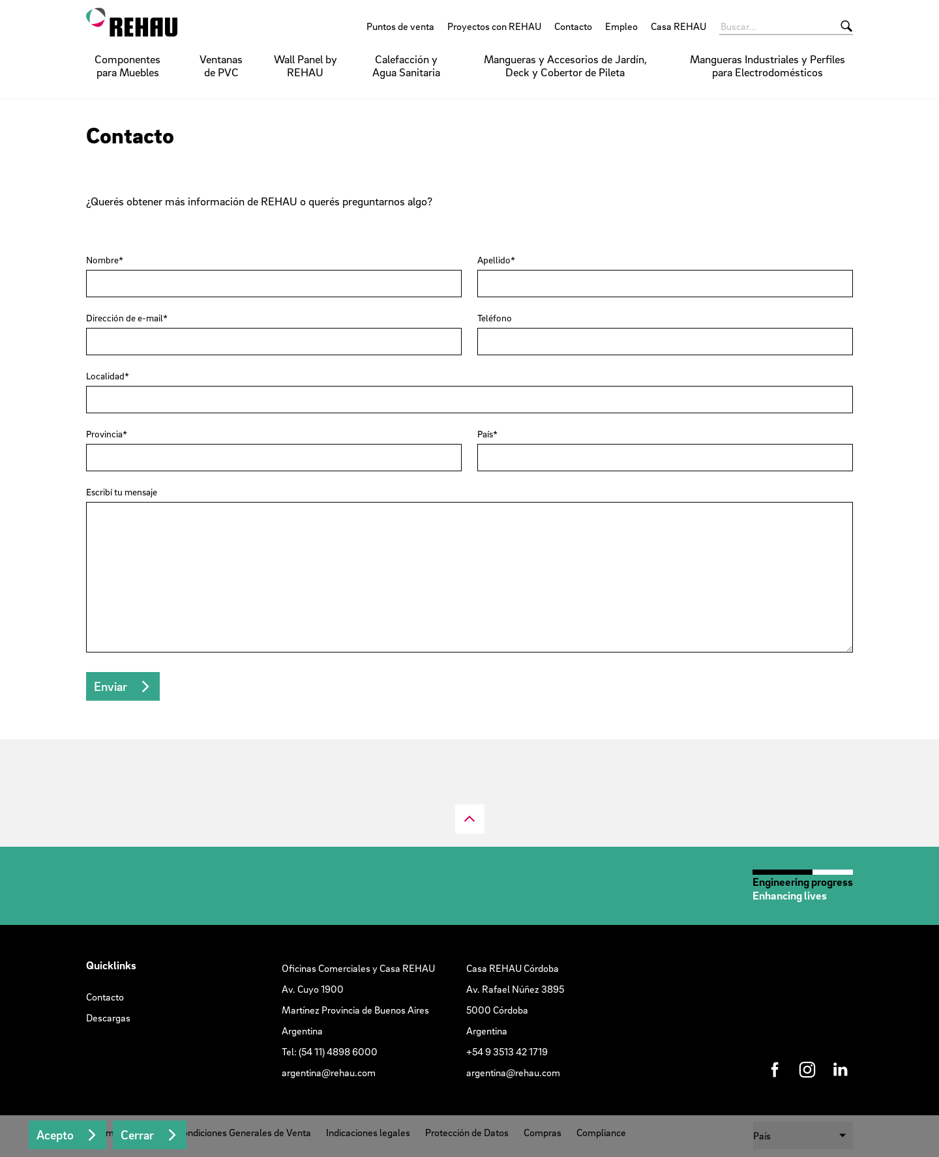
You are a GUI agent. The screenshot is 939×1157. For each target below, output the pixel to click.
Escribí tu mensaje (121, 492)
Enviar (110, 686)
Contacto (573, 26)
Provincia (104, 434)
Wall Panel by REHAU (305, 65)
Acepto (55, 1135)
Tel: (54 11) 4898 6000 (330, 1051)
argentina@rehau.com (329, 1072)
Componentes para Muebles (127, 65)
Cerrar (137, 1135)
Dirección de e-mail (124, 318)
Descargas (108, 1017)
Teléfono (494, 318)
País (485, 434)
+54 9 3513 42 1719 (507, 1051)
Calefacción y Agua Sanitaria (406, 65)
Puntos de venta (400, 26)
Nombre (102, 260)
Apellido (494, 260)
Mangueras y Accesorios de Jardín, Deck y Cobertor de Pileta (565, 65)
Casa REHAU (678, 26)
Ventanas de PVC (221, 65)
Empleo (621, 26)
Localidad (105, 376)
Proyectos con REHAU (494, 26)
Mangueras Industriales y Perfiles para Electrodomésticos (767, 65)
